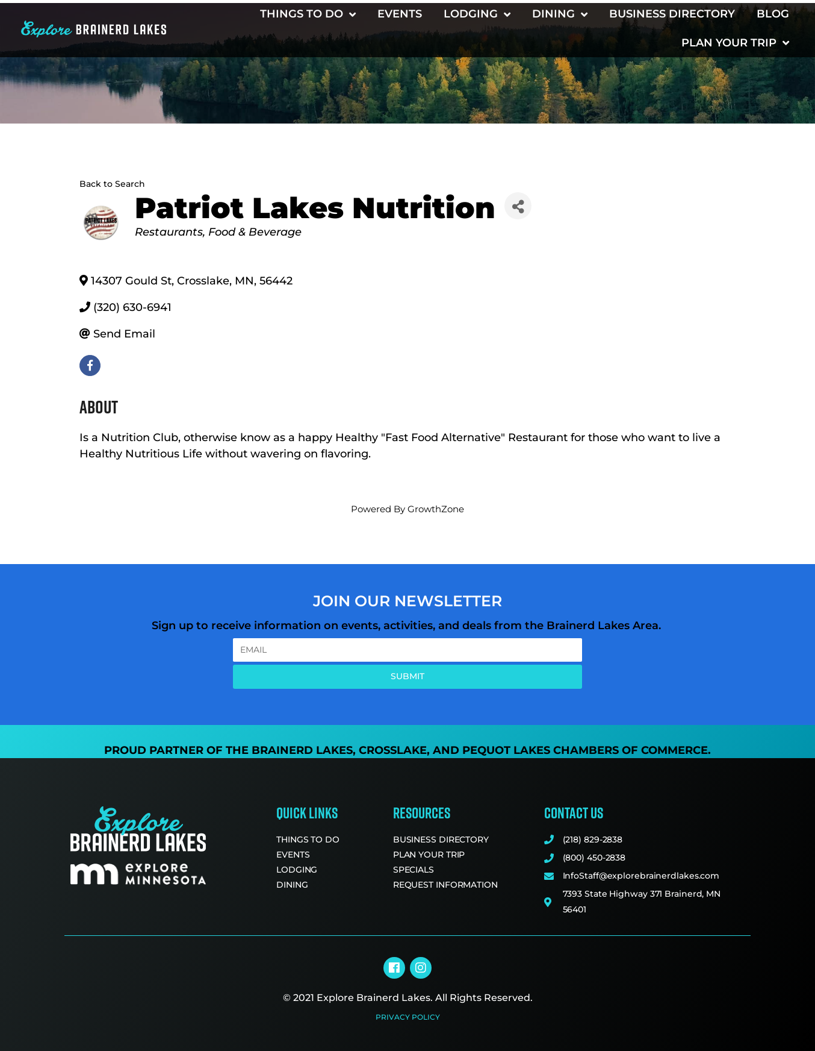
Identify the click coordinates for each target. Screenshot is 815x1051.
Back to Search (112, 184)
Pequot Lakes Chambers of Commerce (585, 750)
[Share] (517, 205)
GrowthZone (436, 509)
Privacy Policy (408, 1016)
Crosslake (393, 750)
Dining (559, 14)
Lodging (477, 14)
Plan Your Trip (735, 42)
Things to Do (308, 14)
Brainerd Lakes (302, 750)
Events (399, 13)
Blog (773, 13)
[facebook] (90, 365)
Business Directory (672, 13)
